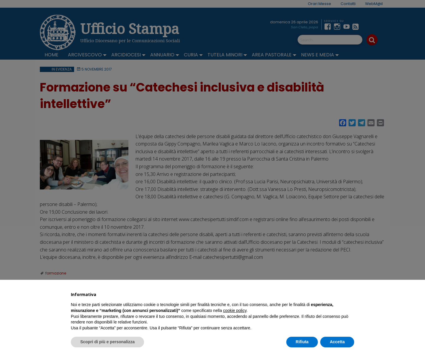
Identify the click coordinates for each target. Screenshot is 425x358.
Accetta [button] (337, 341)
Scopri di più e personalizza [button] (107, 341)
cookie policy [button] (234, 310)
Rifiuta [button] (302, 341)
